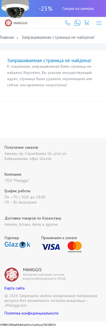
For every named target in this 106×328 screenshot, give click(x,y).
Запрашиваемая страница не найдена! (57, 37)
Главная (7, 37)
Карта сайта (15, 288)
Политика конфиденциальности (32, 313)
